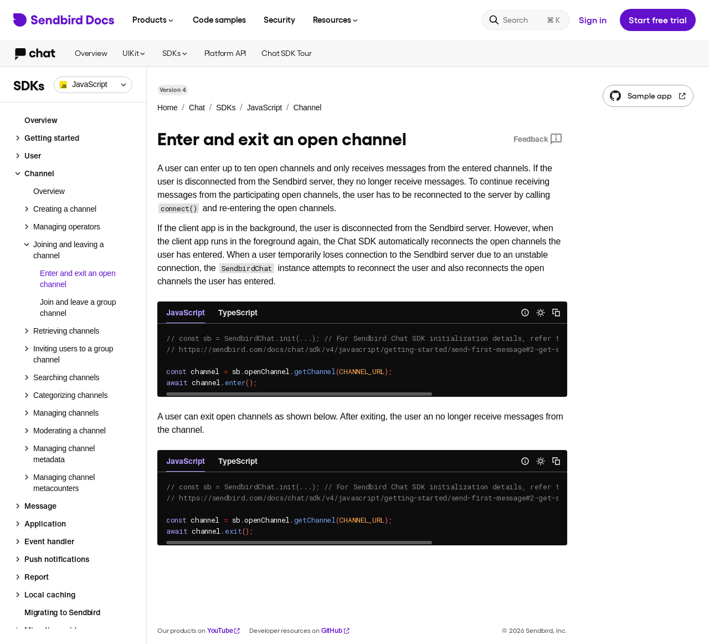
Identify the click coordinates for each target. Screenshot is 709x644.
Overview (91, 53)
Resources (336, 19)
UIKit (134, 53)
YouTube (224, 630)
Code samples (219, 19)
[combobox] (93, 85)
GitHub (335, 630)
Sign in (593, 19)
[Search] (525, 20)
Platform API (225, 53)
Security (279, 19)
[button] (93, 85)
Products (153, 19)
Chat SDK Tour (286, 53)
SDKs (175, 53)
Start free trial (658, 19)
